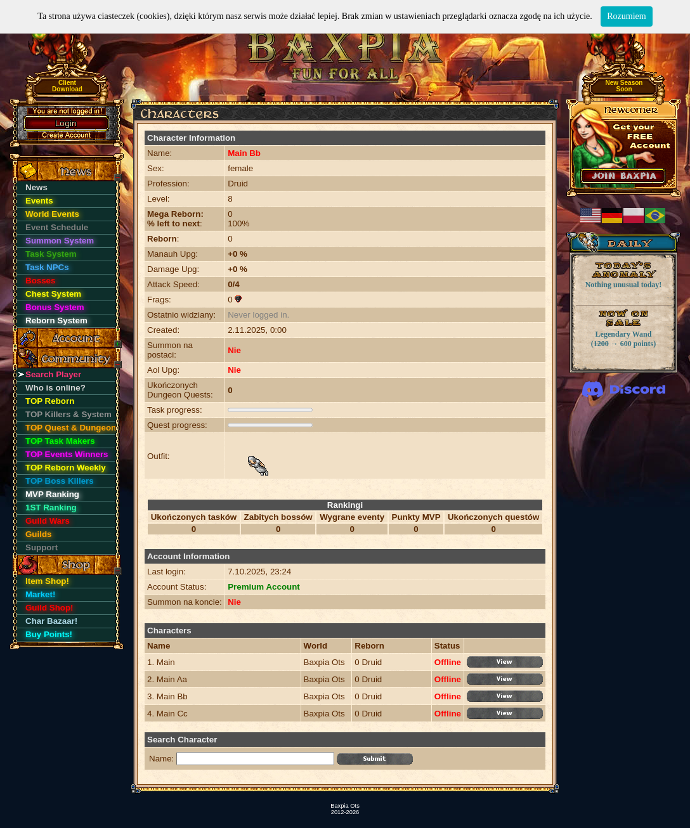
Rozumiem (626, 16)
